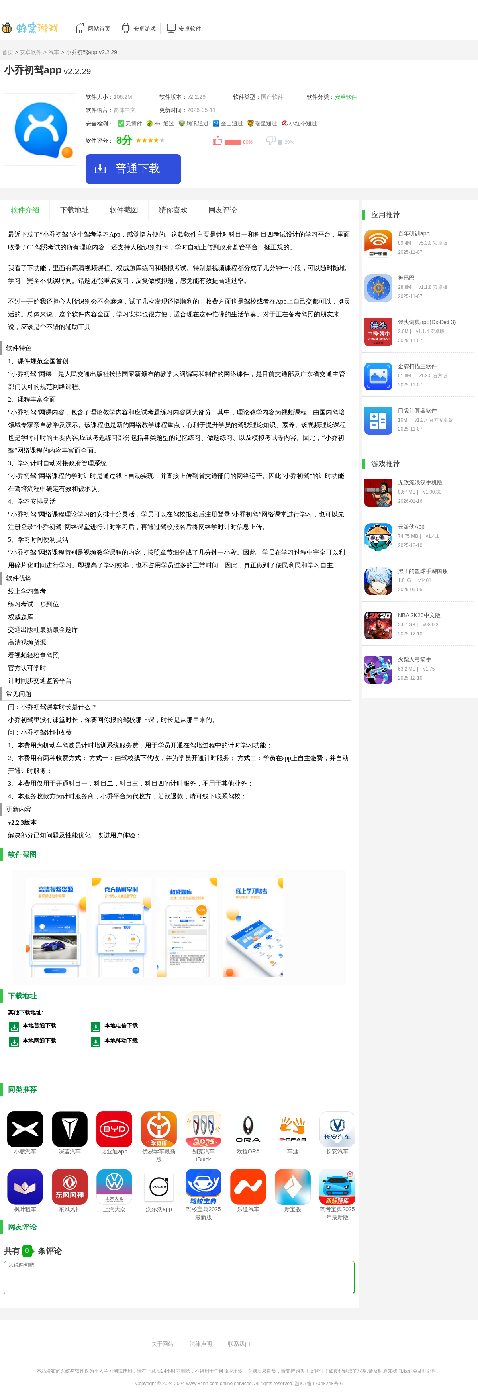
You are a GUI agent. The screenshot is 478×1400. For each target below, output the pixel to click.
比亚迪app (114, 1151)
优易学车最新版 (159, 1155)
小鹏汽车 (25, 1151)
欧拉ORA (248, 1151)
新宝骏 (292, 1209)
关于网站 (162, 1344)
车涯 (292, 1151)
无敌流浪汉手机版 (420, 482)
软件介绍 (25, 210)
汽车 (53, 52)
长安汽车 (337, 1151)
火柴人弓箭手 (414, 659)
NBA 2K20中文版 (419, 615)
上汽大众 (114, 1209)
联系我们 (239, 1344)
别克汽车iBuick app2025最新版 (203, 1159)
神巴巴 (406, 278)
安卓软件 (31, 52)
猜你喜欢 (173, 210)
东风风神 (70, 1209)
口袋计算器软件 (417, 410)
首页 (7, 52)
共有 (13, 1251)
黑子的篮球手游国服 (423, 571)
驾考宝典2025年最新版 (337, 1213)
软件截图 (124, 210)
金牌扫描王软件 (417, 366)
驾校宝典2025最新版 (203, 1213)
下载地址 (74, 210)
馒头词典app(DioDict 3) (427, 322)
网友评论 (222, 210)
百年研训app (413, 233)
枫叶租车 (25, 1209)
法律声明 (201, 1344)
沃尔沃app (159, 1209)
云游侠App (411, 527)
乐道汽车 (248, 1209)
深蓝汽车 (70, 1151)
